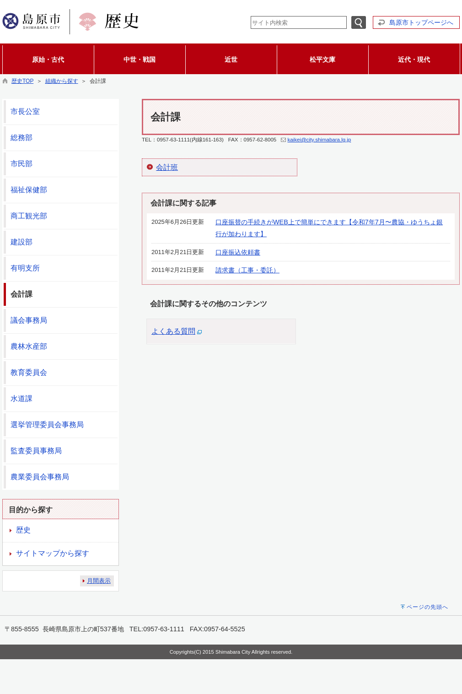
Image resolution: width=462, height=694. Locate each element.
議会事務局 (29, 320)
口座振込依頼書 (237, 252)
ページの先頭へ (427, 607)
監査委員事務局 (36, 451)
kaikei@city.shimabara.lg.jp (319, 139)
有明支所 (25, 268)
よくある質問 (173, 331)
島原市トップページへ (421, 22)
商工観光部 (29, 216)
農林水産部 (29, 346)
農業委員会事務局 (40, 477)
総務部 (21, 137)
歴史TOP (22, 81)
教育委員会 (29, 372)
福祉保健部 (29, 190)
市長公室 (25, 111)
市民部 (21, 164)
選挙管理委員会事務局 (47, 424)
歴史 (23, 530)
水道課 (21, 398)
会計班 (167, 167)
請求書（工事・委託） (247, 270)
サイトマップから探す (52, 553)
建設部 (21, 242)
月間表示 (99, 580)
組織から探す (61, 81)
